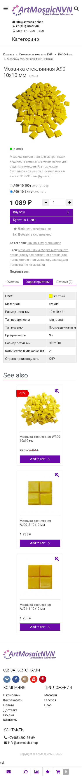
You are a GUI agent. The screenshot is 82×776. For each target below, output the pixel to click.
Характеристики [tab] (38, 282)
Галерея (50, 700)
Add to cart (40, 459)
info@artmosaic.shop (29, 21)
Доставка (10, 710)
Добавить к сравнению (32, 234)
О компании (11, 695)
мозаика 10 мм (29, 250)
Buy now (41, 212)
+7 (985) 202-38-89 (27, 26)
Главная (8, 54)
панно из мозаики (32, 264)
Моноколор (53, 243)
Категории (24, 39)
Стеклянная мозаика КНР (35, 54)
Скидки (8, 715)
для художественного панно (40, 255)
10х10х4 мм (65, 54)
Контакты (10, 720)
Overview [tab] (13, 282)
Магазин (50, 695)
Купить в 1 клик (24, 220)
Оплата (8, 705)
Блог (47, 705)
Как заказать (12, 700)
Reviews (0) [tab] (64, 282)
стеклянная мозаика (34, 259)
